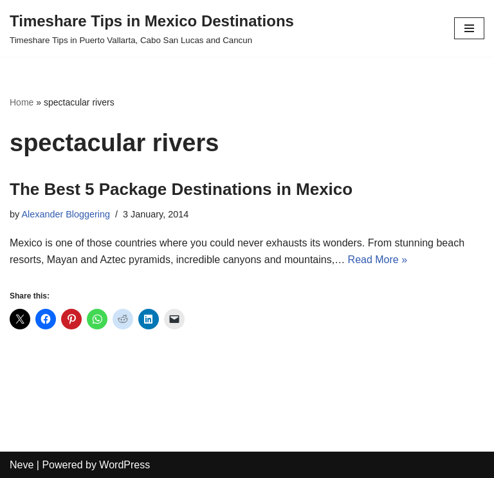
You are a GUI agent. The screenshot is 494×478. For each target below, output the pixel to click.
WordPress (124, 464)
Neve (21, 464)
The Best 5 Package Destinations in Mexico (181, 189)
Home (21, 102)
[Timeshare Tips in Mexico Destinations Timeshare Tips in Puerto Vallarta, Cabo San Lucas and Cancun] (152, 28)
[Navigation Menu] (469, 28)
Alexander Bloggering (65, 214)
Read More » (378, 259)
